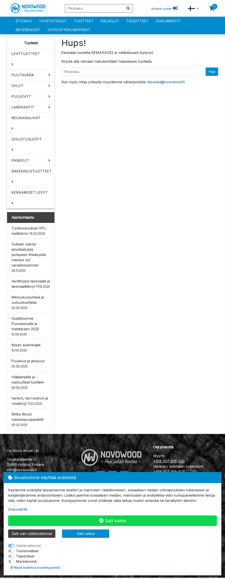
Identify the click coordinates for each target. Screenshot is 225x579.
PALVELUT (110, 21)
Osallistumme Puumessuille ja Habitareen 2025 (25, 326)
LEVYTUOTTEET (25, 54)
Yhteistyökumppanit (68, 30)
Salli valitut (85, 533)
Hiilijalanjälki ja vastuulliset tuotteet (27, 382)
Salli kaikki (112, 520)
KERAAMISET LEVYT (29, 192)
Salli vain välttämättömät (32, 533)
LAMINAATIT (22, 107)
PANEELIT (20, 160)
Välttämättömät (28, 545)
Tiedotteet (137, 21)
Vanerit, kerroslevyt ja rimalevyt (29, 401)
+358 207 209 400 (169, 461)
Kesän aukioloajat (25, 347)
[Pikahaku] (94, 8)
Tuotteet (84, 21)
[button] (193, 8)
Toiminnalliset (27, 551)
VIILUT (17, 85)
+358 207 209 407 (169, 471)
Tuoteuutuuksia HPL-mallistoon (29, 231)
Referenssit (28, 30)
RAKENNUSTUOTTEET (31, 171)
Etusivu (24, 21)
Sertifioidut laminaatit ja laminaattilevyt (30, 284)
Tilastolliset (25, 556)
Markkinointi (26, 561)
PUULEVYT (21, 96)
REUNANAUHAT (25, 118)
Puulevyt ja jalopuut (27, 363)
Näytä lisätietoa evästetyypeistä (35, 567)
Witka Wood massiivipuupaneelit (27, 419)
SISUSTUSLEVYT (26, 139)
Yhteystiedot (53, 21)
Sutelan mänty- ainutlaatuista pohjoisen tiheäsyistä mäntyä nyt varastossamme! (28, 257)
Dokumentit (168, 21)
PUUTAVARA (22, 75)
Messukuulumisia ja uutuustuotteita (27, 302)
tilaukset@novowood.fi (166, 82)
